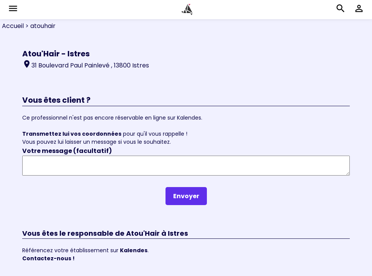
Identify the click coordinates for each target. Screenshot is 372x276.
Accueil (13, 25)
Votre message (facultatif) (67, 150)
